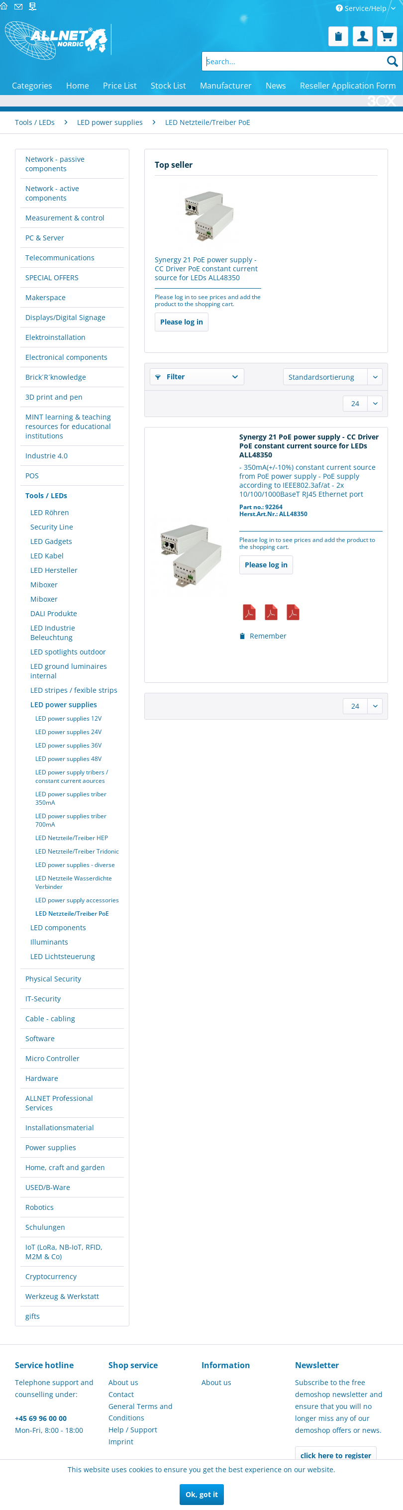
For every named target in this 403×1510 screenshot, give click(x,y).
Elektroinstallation (55, 337)
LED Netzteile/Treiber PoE (72, 913)
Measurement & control (64, 217)
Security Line (51, 527)
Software (40, 1038)
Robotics (39, 1207)
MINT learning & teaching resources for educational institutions (68, 426)
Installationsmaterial (59, 1127)
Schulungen (45, 1227)
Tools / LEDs (46, 495)
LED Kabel (47, 555)
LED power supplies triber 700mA (70, 820)
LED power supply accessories (77, 900)
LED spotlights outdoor (68, 651)
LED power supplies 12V (68, 718)
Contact (121, 1394)
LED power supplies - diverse (75, 865)
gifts (32, 1316)
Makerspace (45, 297)
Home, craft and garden (65, 1167)
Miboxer (44, 584)
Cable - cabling (50, 1018)
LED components (58, 927)
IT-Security (43, 998)
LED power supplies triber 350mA (70, 798)
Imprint (120, 1441)
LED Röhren (49, 512)
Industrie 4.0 (46, 455)
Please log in (181, 321)
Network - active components (52, 193)
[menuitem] (338, 36)
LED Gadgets (51, 541)
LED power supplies (63, 704)
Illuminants (49, 942)
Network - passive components (55, 163)
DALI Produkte (53, 613)
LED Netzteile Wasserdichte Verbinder (73, 882)
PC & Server (44, 237)
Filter (170, 376)
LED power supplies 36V (68, 745)
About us (123, 1382)
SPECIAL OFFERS (52, 277)
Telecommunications (60, 257)
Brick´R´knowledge (55, 377)
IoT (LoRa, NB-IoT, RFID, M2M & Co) (63, 1251)
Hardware (41, 1078)
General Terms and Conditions (140, 1412)
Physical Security (53, 978)
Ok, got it (202, 1494)
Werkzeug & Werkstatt (62, 1296)
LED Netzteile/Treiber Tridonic (77, 851)
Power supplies (50, 1147)
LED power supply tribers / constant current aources (71, 776)
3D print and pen (54, 397)
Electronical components (66, 357)
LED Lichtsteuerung (62, 956)
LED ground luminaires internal (68, 670)
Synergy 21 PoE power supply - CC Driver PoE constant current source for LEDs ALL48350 (206, 268)
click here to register (336, 1455)
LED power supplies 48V (68, 759)
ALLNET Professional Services (59, 1102)
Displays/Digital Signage (65, 317)
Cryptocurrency (51, 1276)
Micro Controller (52, 1058)
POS (32, 475)
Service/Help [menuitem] (362, 8)
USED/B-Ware (47, 1187)
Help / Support (132, 1429)
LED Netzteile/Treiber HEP (71, 838)
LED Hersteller (54, 570)
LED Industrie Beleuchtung (52, 632)
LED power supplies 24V (68, 732)
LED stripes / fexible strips (73, 690)
